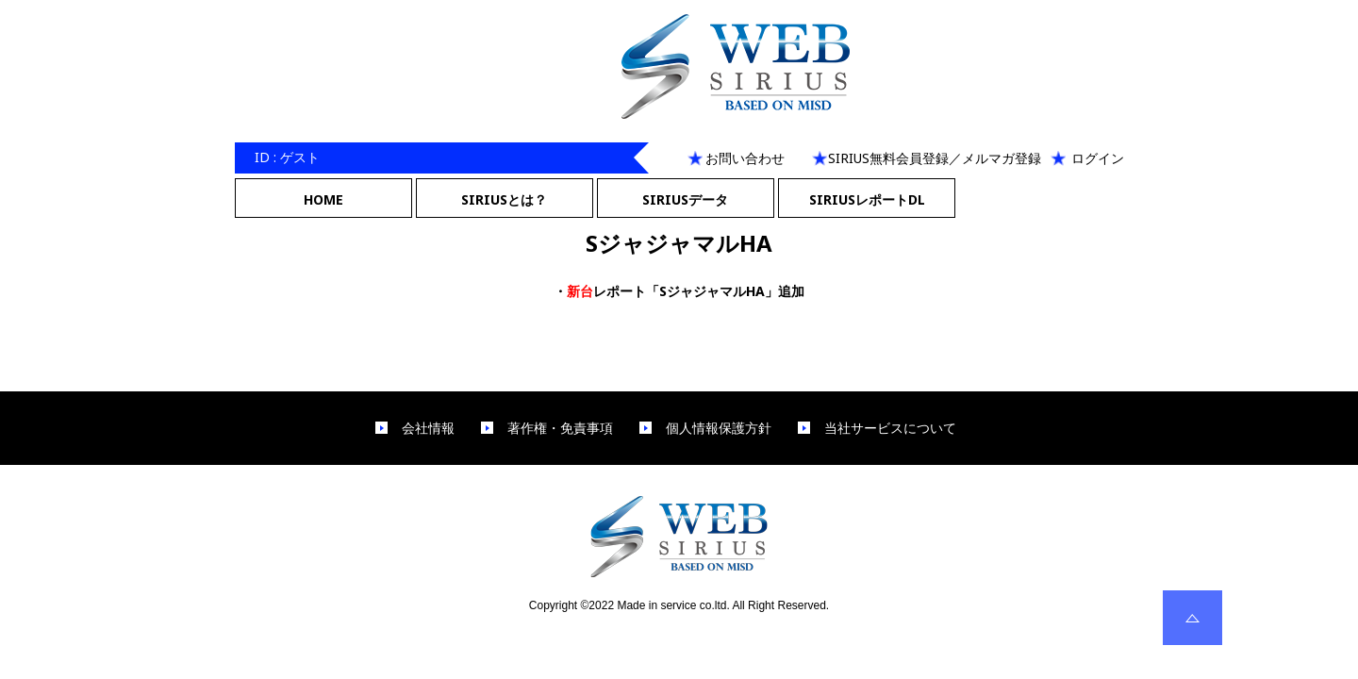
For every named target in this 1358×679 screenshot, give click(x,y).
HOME (323, 199)
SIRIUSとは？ (504, 199)
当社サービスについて (890, 428)
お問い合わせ (745, 158)
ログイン (1097, 158)
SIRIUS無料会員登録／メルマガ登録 (934, 158)
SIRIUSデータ (685, 199)
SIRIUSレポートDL (867, 199)
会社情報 (428, 428)
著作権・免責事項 (560, 428)
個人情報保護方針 (718, 428)
